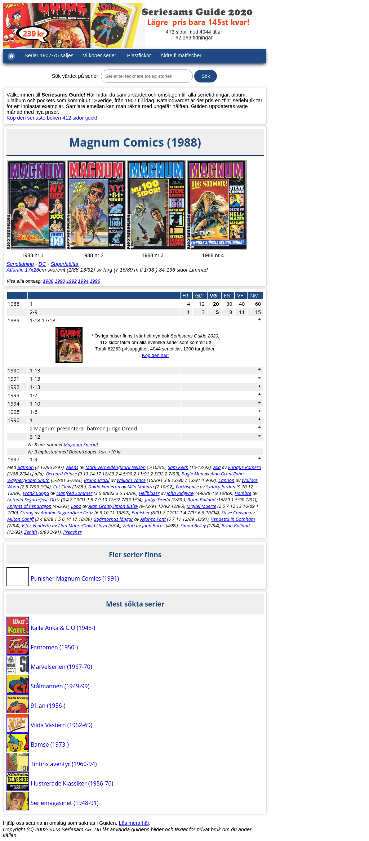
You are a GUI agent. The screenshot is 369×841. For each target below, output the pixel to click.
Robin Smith (37, 480)
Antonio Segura (23, 499)
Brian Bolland (201, 499)
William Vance (131, 480)
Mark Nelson (133, 467)
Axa (217, 467)
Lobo (76, 506)
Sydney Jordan (220, 486)
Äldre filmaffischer (180, 55)
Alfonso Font (153, 519)
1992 (71, 281)
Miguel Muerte (201, 506)
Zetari (129, 525)
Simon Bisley (125, 506)
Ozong (27, 512)
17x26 (32, 270)
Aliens (72, 467)
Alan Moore (70, 525)
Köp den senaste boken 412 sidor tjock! (51, 118)
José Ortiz (50, 499)
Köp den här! (155, 355)
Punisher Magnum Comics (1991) (75, 578)
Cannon (226, 480)
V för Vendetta (36, 525)
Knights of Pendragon (29, 506)
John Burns (153, 525)
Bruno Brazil (97, 480)
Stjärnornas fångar (113, 519)
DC (42, 264)
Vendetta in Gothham (233, 519)
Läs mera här (134, 823)
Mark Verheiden (101, 467)
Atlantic (14, 270)
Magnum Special (81, 444)
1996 (95, 281)
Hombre (243, 493)
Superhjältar (64, 264)
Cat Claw (62, 486)
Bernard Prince (61, 473)
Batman (25, 467)
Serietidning (20, 264)
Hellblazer (149, 493)
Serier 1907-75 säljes (49, 55)
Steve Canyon (235, 512)
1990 (60, 281)
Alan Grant (221, 473)
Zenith (30, 532)
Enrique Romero (244, 467)
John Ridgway (181, 493)
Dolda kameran (104, 486)
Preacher (72, 532)
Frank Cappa (36, 493)
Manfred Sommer (74, 493)
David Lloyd (95, 525)
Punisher (141, 512)
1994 (83, 281)
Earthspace (187, 486)
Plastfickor (139, 55)
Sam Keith (178, 467)
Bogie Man (193, 473)
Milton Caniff (20, 519)
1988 (48, 281)
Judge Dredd (157, 499)
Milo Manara (141, 486)
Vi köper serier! (100, 55)
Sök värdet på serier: (76, 76)
